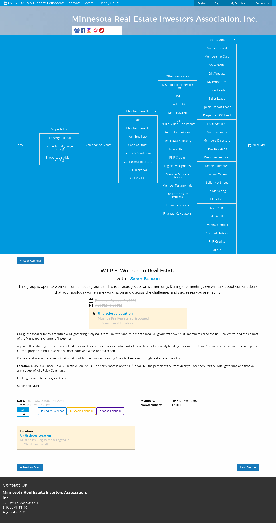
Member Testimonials (177, 185)
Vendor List (177, 104)
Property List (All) (59, 138)
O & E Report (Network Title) (177, 86)
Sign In (219, 3)
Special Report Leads (217, 107)
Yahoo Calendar (110, 411)
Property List (59, 129)
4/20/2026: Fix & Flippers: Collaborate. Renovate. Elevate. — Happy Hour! (61, 3)
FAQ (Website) (216, 124)
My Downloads (217, 132)
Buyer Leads (217, 90)
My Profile (217, 208)
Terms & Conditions (137, 153)
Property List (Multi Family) (59, 158)
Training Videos (216, 174)
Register (203, 3)
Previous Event (30, 467)
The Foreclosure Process (177, 195)
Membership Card (217, 57)
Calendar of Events (98, 145)
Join (138, 120)
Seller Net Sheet (217, 183)
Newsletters (177, 149)
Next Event (248, 467)
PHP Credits (177, 157)
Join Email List (138, 137)
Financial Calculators (177, 213)
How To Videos (217, 149)
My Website (217, 65)
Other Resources (177, 76)
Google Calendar (81, 411)
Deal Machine (138, 178)
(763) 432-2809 (14, 512)
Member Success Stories (177, 175)
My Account (217, 40)
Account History (217, 233)
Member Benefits (138, 111)
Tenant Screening (177, 205)
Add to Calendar (52, 411)
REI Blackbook (138, 170)
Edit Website (216, 73)
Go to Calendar (30, 260)
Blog (177, 96)
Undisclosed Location (115, 313)
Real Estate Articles (177, 132)
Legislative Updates (177, 166)
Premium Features (217, 157)
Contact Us (262, 3)
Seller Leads (217, 99)
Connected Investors (138, 162)
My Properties (217, 82)
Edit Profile (216, 216)
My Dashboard (239, 3)
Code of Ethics (138, 145)
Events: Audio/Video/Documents (178, 122)
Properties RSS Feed (217, 115)
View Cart (256, 145)
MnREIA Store (177, 113)
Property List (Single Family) (59, 147)
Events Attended (217, 225)
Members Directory (216, 141)
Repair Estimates (216, 166)
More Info (216, 199)
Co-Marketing (217, 191)
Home (19, 145)
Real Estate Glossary (177, 141)
